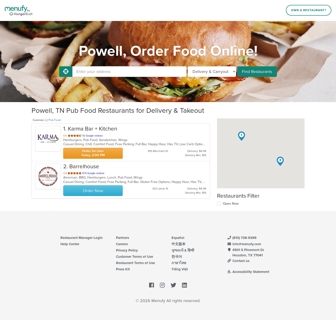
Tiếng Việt (180, 269)
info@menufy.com (244, 244)
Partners (122, 238)
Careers (122, 244)
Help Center (69, 244)
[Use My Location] (66, 71)
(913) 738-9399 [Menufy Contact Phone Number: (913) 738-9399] (241, 238)
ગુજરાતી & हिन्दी (183, 250)
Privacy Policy (127, 250)
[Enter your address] (129, 71)
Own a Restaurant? (308, 10)
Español (178, 238)
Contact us (238, 261)
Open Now (231, 204)
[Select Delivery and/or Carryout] (212, 71)
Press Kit (123, 269)
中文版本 (179, 244)
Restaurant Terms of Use (135, 263)
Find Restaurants (257, 71)
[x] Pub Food (53, 120)
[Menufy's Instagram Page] (162, 285)
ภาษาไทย (179, 263)
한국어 (177, 257)
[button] (241, 136)
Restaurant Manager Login (81, 238)
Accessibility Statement (248, 272)
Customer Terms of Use (134, 257)
